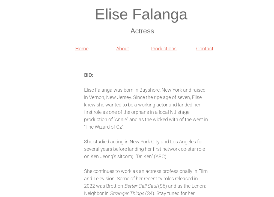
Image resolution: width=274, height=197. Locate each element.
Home (81, 48)
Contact (204, 48)
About (122, 48)
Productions (164, 48)
